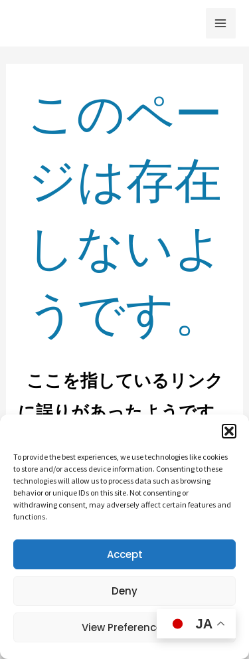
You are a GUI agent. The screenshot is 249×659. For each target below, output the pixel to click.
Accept (125, 554)
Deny (124, 591)
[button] (229, 431)
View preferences (125, 627)
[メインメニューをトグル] (221, 23)
